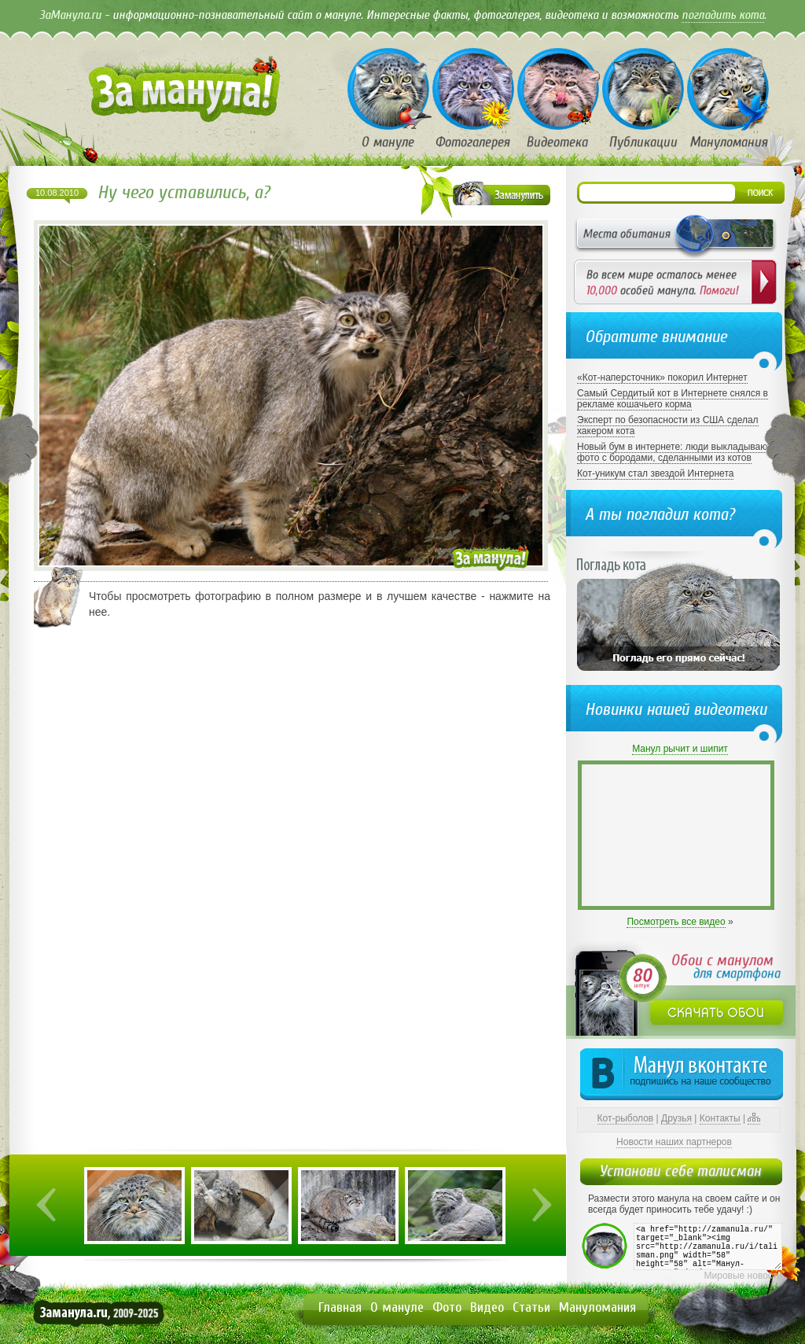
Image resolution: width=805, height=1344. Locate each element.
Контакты (720, 1118)
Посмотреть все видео (676, 921)
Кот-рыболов (625, 1118)
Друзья (676, 1118)
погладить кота (723, 15)
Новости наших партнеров (674, 1141)
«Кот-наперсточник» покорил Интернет (662, 377)
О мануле (397, 1307)
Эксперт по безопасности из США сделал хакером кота (668, 425)
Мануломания (597, 1307)
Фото (446, 1307)
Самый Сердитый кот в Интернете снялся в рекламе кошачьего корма (672, 399)
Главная (340, 1307)
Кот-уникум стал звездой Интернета (655, 473)
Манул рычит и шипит (680, 748)
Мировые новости (743, 1275)
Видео (487, 1307)
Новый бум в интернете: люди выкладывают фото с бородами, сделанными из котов (674, 452)
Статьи (531, 1307)
